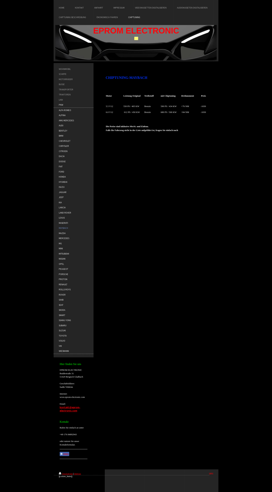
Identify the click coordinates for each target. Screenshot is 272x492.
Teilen (64, 454)
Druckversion (66, 474)
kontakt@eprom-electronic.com (70, 409)
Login (211, 473)
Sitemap (77, 474)
